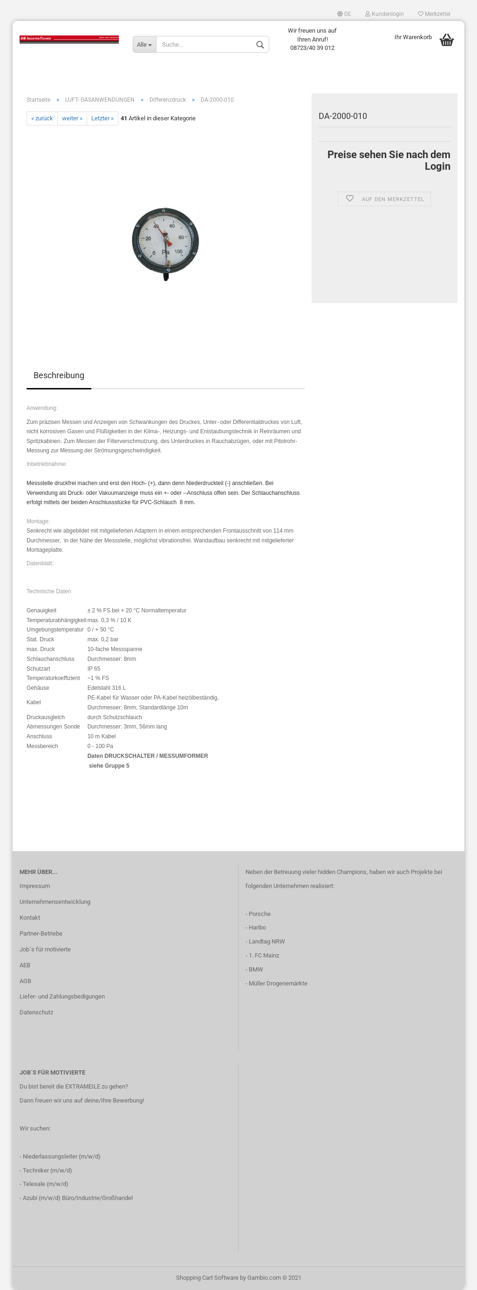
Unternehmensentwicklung (55, 901)
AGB (25, 981)
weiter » (72, 118)
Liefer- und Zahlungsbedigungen (62, 996)
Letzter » (102, 118)
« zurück (42, 118)
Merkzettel (434, 14)
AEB (25, 965)
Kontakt (30, 917)
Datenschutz (36, 1012)
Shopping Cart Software (207, 1277)
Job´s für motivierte (45, 949)
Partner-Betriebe (41, 933)
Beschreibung (59, 375)
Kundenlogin (384, 14)
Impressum (35, 885)
